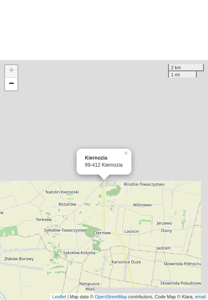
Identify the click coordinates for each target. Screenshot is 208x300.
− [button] (11, 84)
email (200, 296)
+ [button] (11, 71)
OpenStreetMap (111, 296)
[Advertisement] (104, 30)
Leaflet (59, 296)
